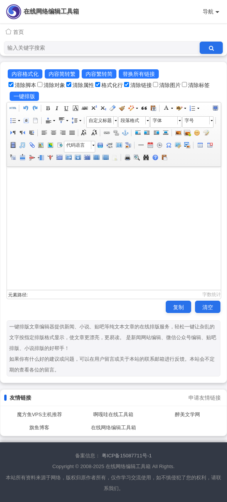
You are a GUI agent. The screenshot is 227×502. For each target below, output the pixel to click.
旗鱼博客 (39, 427)
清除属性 (83, 85)
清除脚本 (25, 85)
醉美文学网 (187, 414)
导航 (211, 11)
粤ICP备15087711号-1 (127, 455)
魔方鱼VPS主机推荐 (39, 414)
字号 (189, 120)
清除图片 (170, 85)
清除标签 (199, 85)
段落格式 (130, 120)
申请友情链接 (204, 398)
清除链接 (141, 85)
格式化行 (112, 85)
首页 (14, 31)
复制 (178, 307)
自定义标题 (100, 120)
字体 (157, 120)
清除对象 (54, 85)
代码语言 (75, 145)
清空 (207, 307)
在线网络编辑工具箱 (51, 11)
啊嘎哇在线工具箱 (113, 414)
